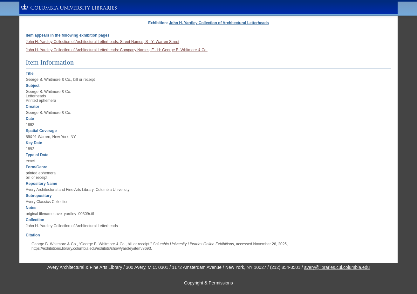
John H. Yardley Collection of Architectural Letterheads (219, 23)
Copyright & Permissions (208, 282)
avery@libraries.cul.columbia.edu (337, 267)
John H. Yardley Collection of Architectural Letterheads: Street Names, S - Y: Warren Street (102, 41)
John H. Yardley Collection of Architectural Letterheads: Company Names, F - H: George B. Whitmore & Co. (117, 50)
